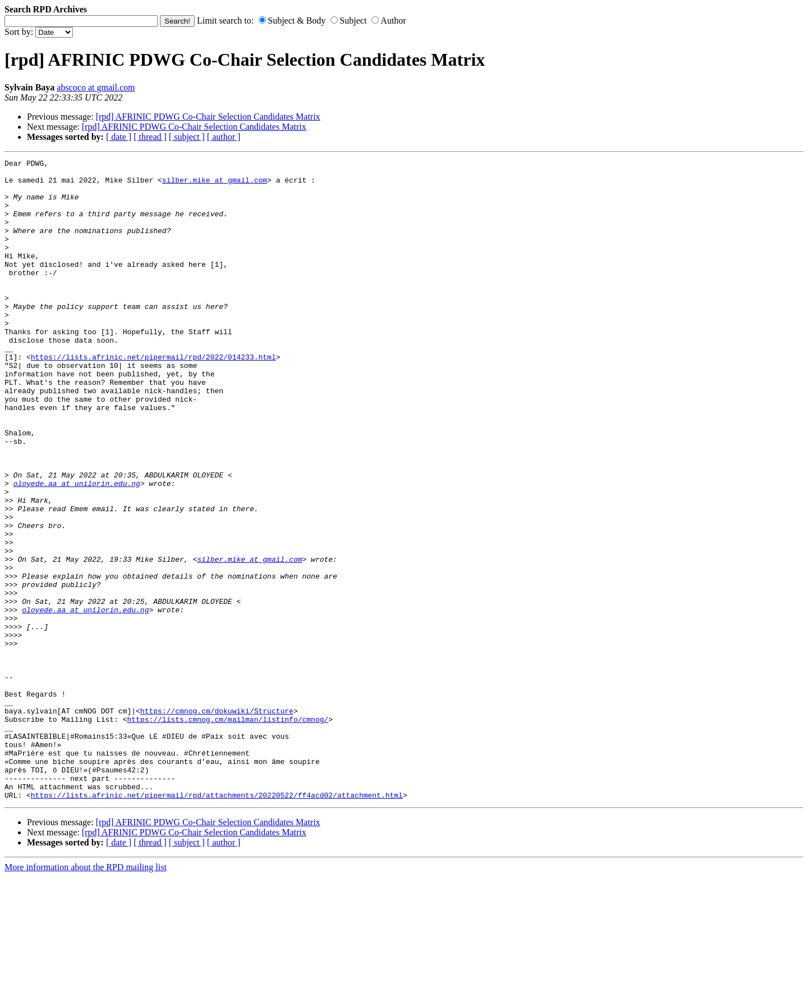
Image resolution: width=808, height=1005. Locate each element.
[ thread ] (150, 137)
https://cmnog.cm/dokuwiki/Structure (216, 822)
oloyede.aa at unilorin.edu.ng (76, 549)
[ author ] (224, 137)
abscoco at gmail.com (96, 87)
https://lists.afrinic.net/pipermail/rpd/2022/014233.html (153, 397)
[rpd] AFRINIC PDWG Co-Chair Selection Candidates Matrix (208, 116)
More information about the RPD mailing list (85, 995)
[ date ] (118, 137)
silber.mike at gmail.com (214, 185)
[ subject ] (187, 137)
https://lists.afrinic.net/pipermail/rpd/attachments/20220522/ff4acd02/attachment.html (217, 923)
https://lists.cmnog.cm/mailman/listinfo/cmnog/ (227, 832)
